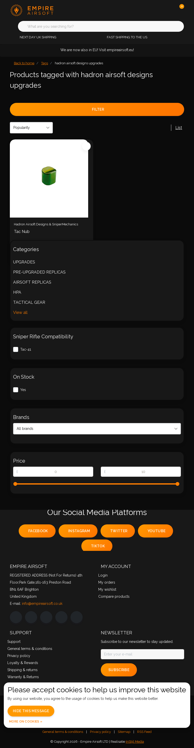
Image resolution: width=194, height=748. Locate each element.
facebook (38, 531)
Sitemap (124, 732)
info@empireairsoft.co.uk (42, 604)
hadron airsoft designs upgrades (79, 63)
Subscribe (118, 670)
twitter (118, 531)
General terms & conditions (62, 732)
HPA (17, 292)
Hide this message (31, 711)
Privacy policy (100, 732)
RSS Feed (144, 732)
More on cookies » (25, 721)
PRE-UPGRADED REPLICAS (39, 272)
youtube (156, 531)
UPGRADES (24, 262)
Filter (98, 109)
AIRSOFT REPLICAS (32, 282)
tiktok (98, 546)
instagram (79, 531)
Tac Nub (22, 231)
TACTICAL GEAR (29, 302)
